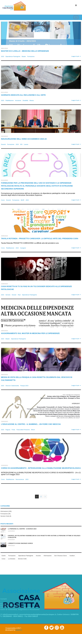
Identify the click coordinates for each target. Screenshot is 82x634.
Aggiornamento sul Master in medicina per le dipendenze (30, 333)
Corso (3, 200)
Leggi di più (76, 56)
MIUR (22, 200)
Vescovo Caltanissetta (12, 385)
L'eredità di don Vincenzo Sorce (20, 543)
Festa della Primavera (23, 429)
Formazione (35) (5, 513)
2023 (2, 56)
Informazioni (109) (6, 511)
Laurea (26, 144)
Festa (13, 429)
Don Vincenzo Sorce (60, 555)
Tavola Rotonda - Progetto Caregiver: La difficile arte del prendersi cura (39, 239)
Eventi (3, 555)
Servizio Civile (22, 559)
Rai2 (19, 295)
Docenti (3, 144)
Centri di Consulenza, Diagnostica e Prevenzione (20, 609)
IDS (21, 144)
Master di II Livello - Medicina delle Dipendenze (25, 51)
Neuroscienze (20, 479)
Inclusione (18, 100)
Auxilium (72, 555)
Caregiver (23, 248)
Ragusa (8, 429)
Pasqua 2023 (24, 385)
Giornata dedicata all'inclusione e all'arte (23, 95)
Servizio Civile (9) (6, 516)
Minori (33, 429)
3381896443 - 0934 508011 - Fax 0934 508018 (19, 616)
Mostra (32, 100)
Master (24, 56)
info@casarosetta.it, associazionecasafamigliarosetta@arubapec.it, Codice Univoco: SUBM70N (40, 614)
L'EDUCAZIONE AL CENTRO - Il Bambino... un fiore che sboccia (31, 424)
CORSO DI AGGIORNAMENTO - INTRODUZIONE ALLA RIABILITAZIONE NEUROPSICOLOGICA (41, 468)
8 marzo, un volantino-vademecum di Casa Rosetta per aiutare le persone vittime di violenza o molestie (44, 536)
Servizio (8, 295)
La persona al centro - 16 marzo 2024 (22, 529)
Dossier (14, 295)
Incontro (38, 555)
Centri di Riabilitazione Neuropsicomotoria (18, 607)
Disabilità (25, 100)
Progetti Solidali (7, 604)
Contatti (4, 599)
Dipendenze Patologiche (13, 56)
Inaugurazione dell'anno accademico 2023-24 (24, 139)
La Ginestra (11, 559)
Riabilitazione (10, 100)
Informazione (48, 555)
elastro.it (19, 630)
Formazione (30, 56)
